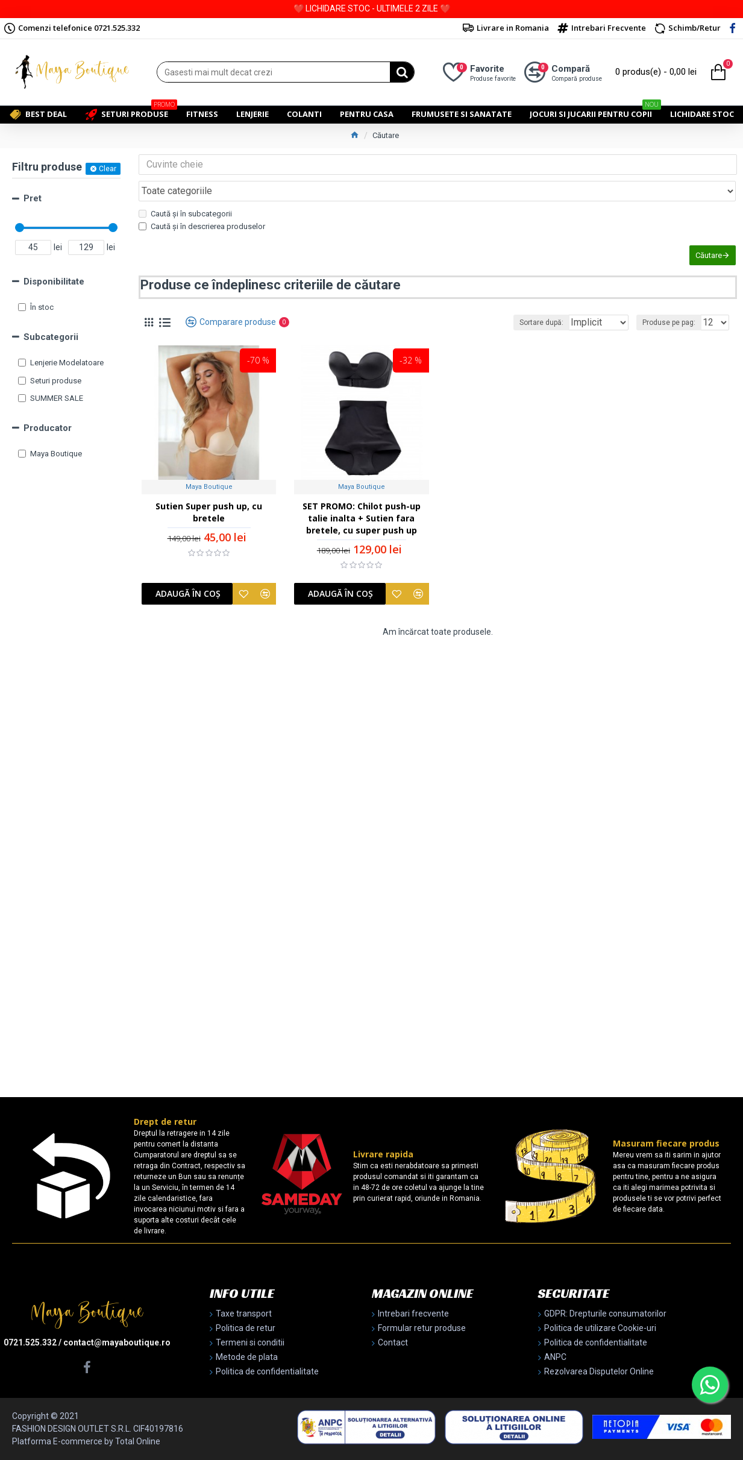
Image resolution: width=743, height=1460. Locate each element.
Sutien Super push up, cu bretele (208, 499)
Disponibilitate (54, 281)
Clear (107, 169)
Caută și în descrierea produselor (202, 199)
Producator (48, 428)
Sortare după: (523, 305)
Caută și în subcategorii (185, 187)
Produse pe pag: (672, 305)
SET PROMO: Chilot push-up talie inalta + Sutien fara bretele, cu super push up (362, 505)
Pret (33, 198)
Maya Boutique (209, 473)
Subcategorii (51, 337)
